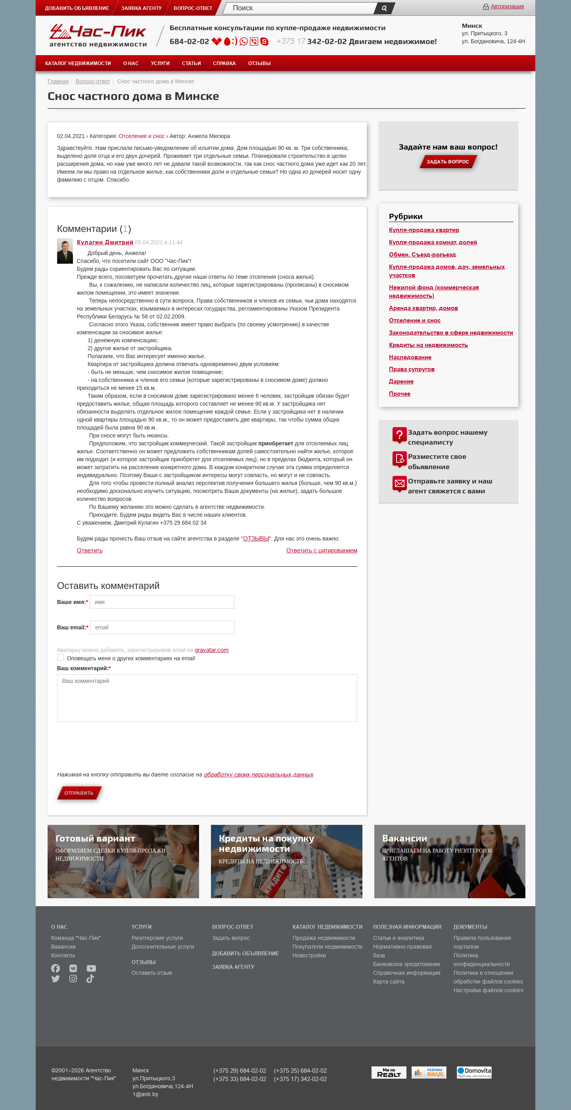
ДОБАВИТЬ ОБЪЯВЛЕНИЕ (245, 953)
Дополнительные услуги (163, 946)
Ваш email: (71, 627)
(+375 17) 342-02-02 (300, 1078)
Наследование (410, 357)
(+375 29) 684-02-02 (239, 1070)
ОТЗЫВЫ (256, 538)
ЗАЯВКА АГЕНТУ (233, 967)
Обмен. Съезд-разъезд (422, 254)
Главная (58, 81)
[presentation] (117, 753)
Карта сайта (388, 981)
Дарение (401, 381)
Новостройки (309, 955)
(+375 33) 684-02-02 (239, 1078)
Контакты (63, 955)
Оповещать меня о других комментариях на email (131, 658)
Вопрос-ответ (93, 81)
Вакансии (63, 946)
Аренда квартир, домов (423, 308)
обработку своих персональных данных (258, 774)
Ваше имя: (71, 602)
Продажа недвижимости (324, 938)
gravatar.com (212, 649)
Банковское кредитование (407, 964)
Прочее (399, 393)
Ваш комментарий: (83, 668)
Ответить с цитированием (321, 550)
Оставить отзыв (152, 973)
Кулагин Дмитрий (105, 242)
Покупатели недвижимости (327, 946)
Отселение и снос (142, 136)
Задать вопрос (231, 938)
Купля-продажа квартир (424, 230)
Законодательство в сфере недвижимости (451, 332)
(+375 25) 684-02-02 (300, 1070)
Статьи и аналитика (398, 938)
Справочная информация (407, 973)
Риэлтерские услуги (157, 938)
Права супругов (412, 369)
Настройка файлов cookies (488, 990)
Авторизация (507, 6)
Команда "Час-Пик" (76, 938)
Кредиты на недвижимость (428, 345)
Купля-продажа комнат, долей (433, 242)
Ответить (90, 550)
